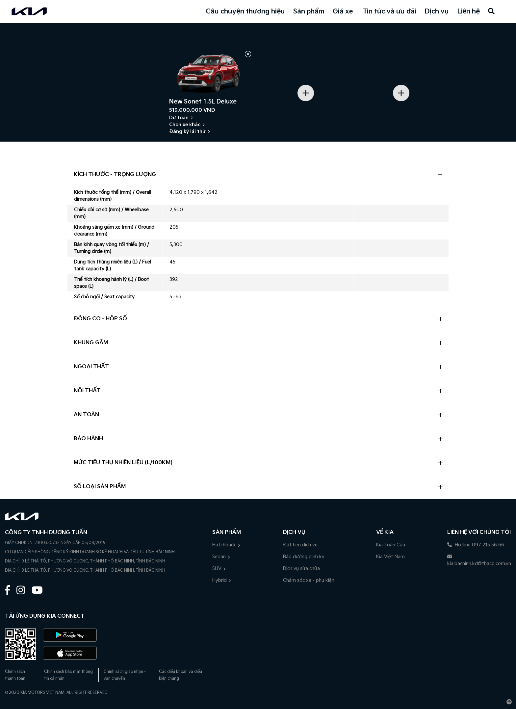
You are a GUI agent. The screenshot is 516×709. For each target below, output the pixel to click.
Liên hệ (468, 11)
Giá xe (343, 11)
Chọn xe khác (184, 124)
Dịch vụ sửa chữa (301, 568)
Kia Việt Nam (390, 557)
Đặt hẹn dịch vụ (300, 545)
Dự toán (179, 118)
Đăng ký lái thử (187, 131)
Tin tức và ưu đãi (389, 11)
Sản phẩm (308, 11)
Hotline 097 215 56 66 (475, 545)
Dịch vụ (437, 11)
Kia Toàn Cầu (390, 545)
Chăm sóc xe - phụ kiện (308, 580)
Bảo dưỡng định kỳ (303, 557)
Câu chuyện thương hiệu (245, 11)
